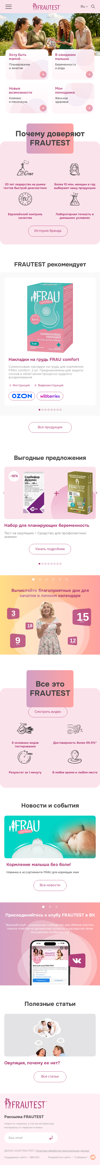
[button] (39, 410)
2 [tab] (40, 579)
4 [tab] (53, 579)
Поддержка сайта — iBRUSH (21, 1157)
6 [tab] (66, 579)
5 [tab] (60, 579)
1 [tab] (33, 579)
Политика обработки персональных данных (62, 1150)
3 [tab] (46, 579)
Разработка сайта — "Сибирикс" (72, 1157)
